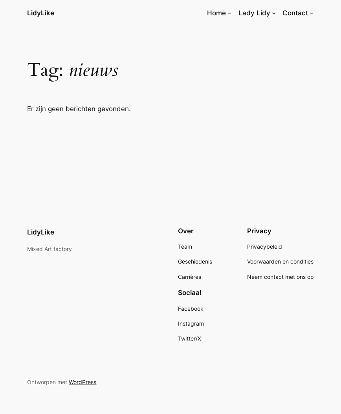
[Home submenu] (229, 13)
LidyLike (40, 13)
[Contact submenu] (312, 13)
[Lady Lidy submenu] (274, 13)
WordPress (82, 382)
